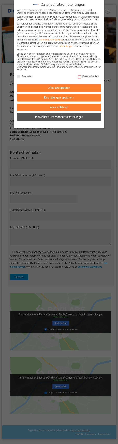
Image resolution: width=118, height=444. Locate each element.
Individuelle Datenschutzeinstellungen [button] (59, 117)
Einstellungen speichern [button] (59, 97)
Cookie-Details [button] (44, 124)
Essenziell (24, 76)
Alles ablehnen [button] (59, 107)
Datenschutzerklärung (50, 39)
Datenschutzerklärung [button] (60, 124)
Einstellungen (66, 46)
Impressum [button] (75, 124)
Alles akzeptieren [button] (59, 87)
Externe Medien (88, 76)
